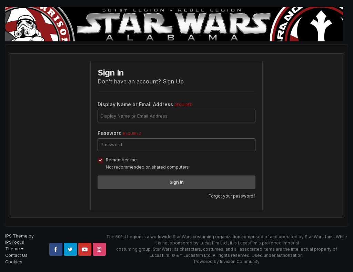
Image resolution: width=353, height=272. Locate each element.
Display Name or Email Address (145, 104)
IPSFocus (14, 242)
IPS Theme (16, 236)
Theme (14, 248)
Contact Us (16, 255)
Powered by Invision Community (227, 261)
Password (119, 133)
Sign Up (173, 81)
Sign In (177, 182)
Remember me (121, 159)
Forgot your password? (232, 196)
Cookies (13, 261)
